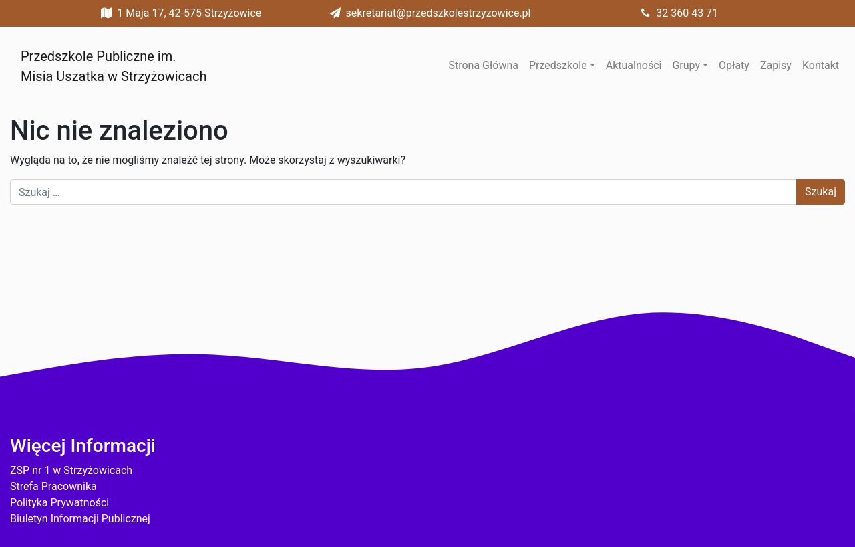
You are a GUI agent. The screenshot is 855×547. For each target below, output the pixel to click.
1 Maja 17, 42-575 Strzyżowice (178, 13)
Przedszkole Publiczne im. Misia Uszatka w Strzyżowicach (113, 66)
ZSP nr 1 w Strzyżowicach (71, 470)
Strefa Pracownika (53, 486)
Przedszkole (558, 65)
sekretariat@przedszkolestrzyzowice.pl (428, 13)
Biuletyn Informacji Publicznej (80, 518)
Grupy (686, 65)
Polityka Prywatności (59, 502)
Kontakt (820, 65)
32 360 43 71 (676, 13)
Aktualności (634, 65)
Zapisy (776, 65)
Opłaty (734, 65)
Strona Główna (483, 65)
